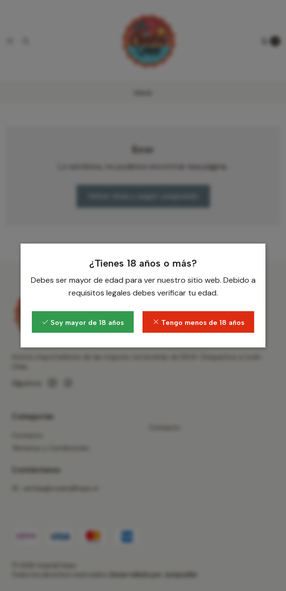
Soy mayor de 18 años (83, 322)
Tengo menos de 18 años (198, 322)
